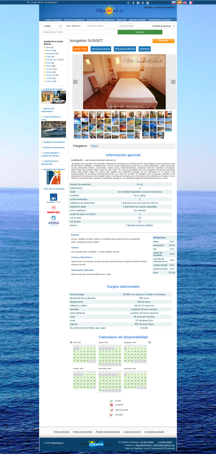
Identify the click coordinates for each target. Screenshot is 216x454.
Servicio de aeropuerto (47, 110)
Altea (48, 47)
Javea (48, 66)
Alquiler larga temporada (100, 20)
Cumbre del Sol (53, 60)
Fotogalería (80, 145)
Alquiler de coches (53, 89)
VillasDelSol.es (56, 443)
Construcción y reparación (50, 162)
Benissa (49, 50)
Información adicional (125, 49)
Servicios (122, 20)
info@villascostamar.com (164, 445)
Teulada (49, 78)
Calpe (48, 57)
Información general (101, 49)
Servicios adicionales (54, 148)
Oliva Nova (51, 75)
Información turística (54, 170)
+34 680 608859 (165, 442)
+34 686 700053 (147, 442)
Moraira (49, 72)
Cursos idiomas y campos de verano (50, 154)
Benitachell (51, 53)
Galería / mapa (80, 49)
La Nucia (50, 69)
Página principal (53, 20)
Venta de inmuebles (74, 20)
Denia (48, 63)
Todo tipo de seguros (54, 189)
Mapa (94, 145)
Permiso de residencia (54, 142)
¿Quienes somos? (137, 20)
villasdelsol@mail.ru (143, 445)
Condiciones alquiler (159, 20)
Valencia (50, 81)
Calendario (145, 49)
